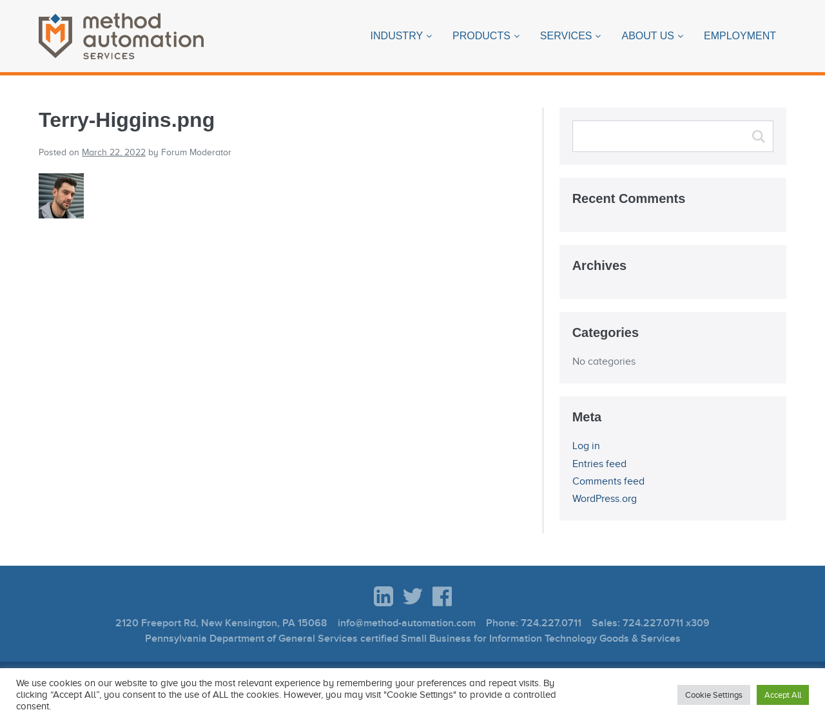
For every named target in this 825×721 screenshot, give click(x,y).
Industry (397, 35)
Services (566, 35)
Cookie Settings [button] (713, 695)
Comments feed (608, 481)
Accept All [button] (782, 695)
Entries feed (599, 464)
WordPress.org (604, 499)
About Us (647, 35)
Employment (740, 35)
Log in (586, 446)
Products (481, 35)
